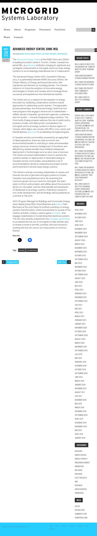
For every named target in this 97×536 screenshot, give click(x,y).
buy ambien (25, 149)
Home (7, 29)
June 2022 (79, 282)
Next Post (62, 262)
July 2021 (78, 304)
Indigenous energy (82, 462)
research (78, 485)
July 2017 (78, 396)
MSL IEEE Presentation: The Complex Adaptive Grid (84, 128)
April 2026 (79, 209)
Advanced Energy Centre (28, 59)
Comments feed (81, 513)
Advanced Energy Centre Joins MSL (35, 48)
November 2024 (81, 232)
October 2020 (80, 331)
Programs (30, 29)
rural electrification (31, 250)
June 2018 (78, 377)
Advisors (78, 451)
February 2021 (80, 320)
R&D (76, 481)
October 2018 (80, 369)
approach (32, 132)
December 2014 (81, 422)
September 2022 (81, 274)
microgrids (22, 250)
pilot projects (81, 477)
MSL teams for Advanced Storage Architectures (84, 83)
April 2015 (79, 418)
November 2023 (81, 251)
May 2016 (78, 403)
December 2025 (81, 213)
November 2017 (81, 388)
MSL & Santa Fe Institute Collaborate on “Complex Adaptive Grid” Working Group (85, 68)
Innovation (79, 466)
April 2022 (79, 289)
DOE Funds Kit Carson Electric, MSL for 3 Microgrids (84, 144)
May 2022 (78, 285)
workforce (79, 492)
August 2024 (80, 240)
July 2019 (78, 354)
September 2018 (81, 373)
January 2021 (80, 323)
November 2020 (81, 327)
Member (32, 65)
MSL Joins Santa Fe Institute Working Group (82, 99)
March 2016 (79, 407)
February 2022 (81, 293)
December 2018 (81, 365)
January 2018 (80, 384)
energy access (25, 54)
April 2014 (79, 434)
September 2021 (81, 301)
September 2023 (81, 259)
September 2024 (81, 236)
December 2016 (81, 399)
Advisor (59, 204)
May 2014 (78, 430)
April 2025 (79, 225)
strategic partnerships (60, 219)
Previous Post (12, 262)
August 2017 (80, 392)
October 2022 (80, 270)
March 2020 (79, 342)
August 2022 (80, 278)
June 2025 (79, 221)
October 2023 (80, 255)
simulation (57, 213)
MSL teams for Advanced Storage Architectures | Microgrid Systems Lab (85, 153)
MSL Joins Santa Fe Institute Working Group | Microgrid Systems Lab (82, 187)
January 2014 (80, 437)
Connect (18, 37)
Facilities (59, 29)
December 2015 (81, 411)
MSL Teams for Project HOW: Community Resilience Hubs (84, 91)
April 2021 (79, 312)
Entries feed (79, 510)
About (17, 29)
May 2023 (78, 263)
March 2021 (79, 316)
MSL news (45, 54)
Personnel (45, 29)
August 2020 (80, 339)
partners (53, 54)
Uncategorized (62, 54)
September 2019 (81, 350)
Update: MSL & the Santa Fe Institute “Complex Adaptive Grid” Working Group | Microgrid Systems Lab (84, 120)
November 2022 (81, 266)
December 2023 (81, 247)
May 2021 (78, 308)
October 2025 (80, 217)
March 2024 (79, 244)
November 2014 (81, 426)
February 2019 (80, 361)
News (7, 37)
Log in (77, 506)
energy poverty (36, 54)
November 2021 (81, 297)
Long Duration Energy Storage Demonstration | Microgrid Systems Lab (84, 137)
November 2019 (81, 346)
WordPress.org (81, 517)
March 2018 (79, 380)
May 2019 (78, 358)
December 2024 (81, 228)
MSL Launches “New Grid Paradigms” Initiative (83, 177)
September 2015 (81, 415)
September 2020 (81, 335)
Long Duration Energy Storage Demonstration (84, 76)
